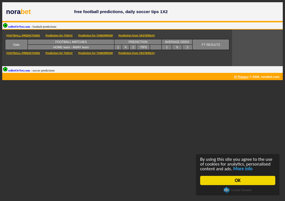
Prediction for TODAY (59, 35)
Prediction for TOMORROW (95, 35)
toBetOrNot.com (29, 26)
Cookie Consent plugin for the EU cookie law (238, 190)
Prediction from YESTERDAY (136, 35)
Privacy (243, 76)
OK (238, 180)
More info (243, 169)
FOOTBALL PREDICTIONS (23, 35)
